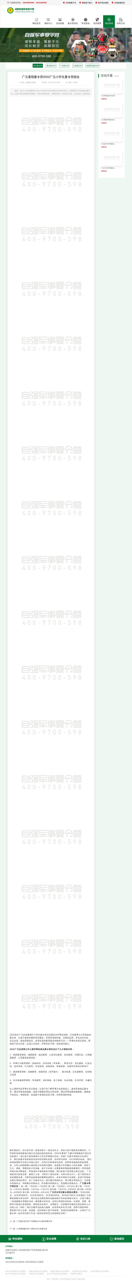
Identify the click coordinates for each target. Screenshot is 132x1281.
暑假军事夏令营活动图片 (60, 1271)
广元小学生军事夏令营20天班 (108, 168)
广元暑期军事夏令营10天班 (108, 120)
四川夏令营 (37, 66)
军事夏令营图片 (76, 1274)
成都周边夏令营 (92, 66)
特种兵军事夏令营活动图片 (15, 1271)
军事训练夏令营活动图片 (38, 1271)
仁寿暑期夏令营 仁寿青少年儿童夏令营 (32, 1229)
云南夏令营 (77, 66)
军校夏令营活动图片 (80, 1271)
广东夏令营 (64, 66)
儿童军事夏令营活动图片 (99, 1271)
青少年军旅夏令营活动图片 (15, 1274)
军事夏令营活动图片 (36, 1274)
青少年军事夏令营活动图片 (57, 1274)
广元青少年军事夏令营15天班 (108, 144)
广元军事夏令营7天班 (108, 96)
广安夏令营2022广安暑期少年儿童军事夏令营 (34, 1221)
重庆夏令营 (51, 66)
